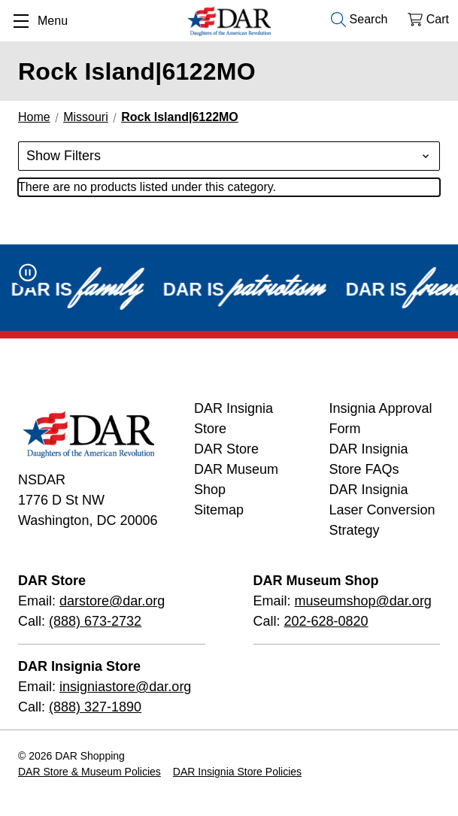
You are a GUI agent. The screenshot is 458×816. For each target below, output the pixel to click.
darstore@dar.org (112, 600)
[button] (229, 156)
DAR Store (226, 449)
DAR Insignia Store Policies (237, 772)
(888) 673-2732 (95, 621)
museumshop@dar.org (363, 600)
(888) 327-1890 (95, 706)
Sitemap (219, 509)
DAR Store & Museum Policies (89, 772)
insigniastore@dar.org (125, 686)
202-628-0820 (326, 621)
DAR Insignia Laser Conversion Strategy (382, 510)
